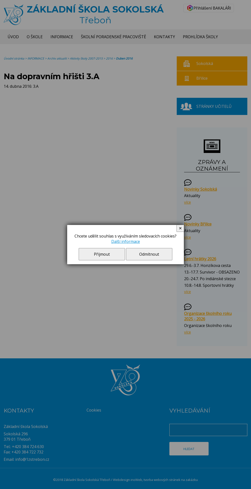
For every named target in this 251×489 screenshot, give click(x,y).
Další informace (125, 241)
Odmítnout (149, 254)
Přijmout (102, 254)
